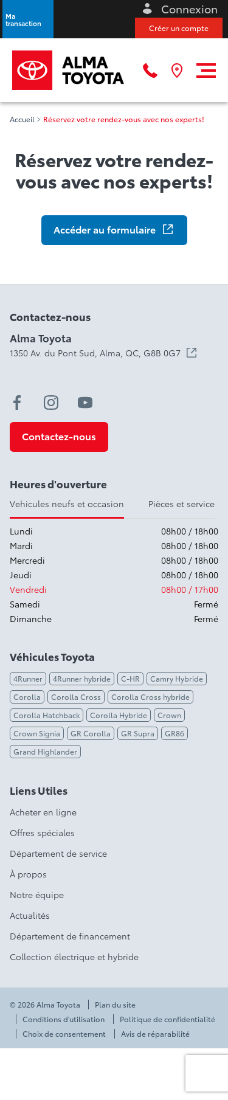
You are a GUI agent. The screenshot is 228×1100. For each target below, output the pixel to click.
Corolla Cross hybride (150, 696)
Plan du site (115, 1004)
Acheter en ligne (43, 812)
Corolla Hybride (118, 715)
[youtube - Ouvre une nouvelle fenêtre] (85, 402)
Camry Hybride (176, 678)
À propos (28, 874)
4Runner (28, 678)
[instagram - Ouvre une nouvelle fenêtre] (51, 402)
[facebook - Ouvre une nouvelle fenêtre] (17, 402)
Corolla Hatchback (46, 715)
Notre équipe (37, 894)
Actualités (30, 915)
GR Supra (137, 733)
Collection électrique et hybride (74, 956)
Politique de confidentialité (167, 1019)
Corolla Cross (76, 696)
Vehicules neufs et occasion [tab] (67, 503)
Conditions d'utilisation (63, 1019)
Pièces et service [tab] (181, 503)
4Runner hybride (82, 678)
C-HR (130, 678)
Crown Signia (36, 733)
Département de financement (70, 936)
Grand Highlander (45, 751)
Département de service (58, 853)
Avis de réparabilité (155, 1034)
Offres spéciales (42, 832)
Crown (169, 715)
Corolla (27, 696)
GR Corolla (91, 733)
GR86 (174, 733)
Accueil (22, 119)
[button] (28, 19)
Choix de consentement (64, 1034)
